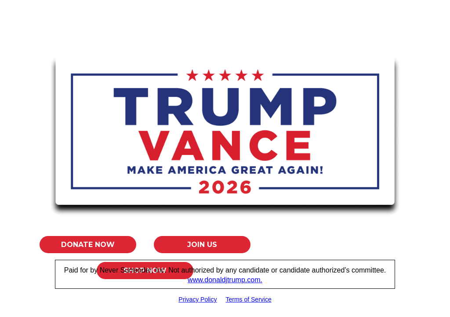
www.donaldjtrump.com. (225, 280)
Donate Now (88, 244)
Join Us (202, 244)
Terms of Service (248, 299)
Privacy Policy (197, 299)
